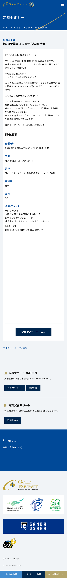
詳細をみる (12, 420)
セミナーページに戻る (16, 348)
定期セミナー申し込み (33, 332)
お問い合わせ (9, 447)
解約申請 (33, 388)
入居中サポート (14, 388)
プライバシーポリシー (12, 559)
